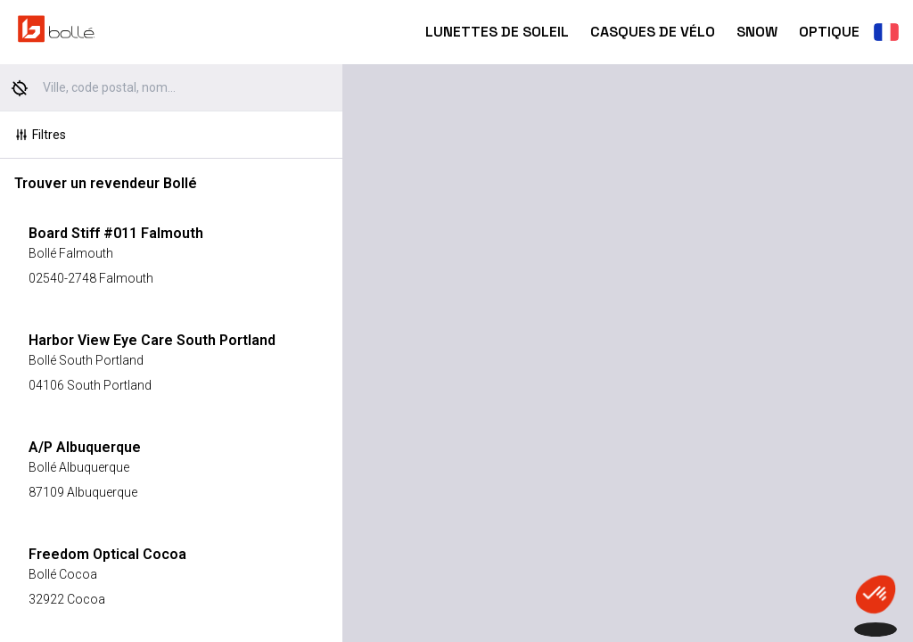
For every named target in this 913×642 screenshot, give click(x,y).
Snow (756, 31)
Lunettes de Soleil (497, 31)
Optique (829, 31)
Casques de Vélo (652, 31)
